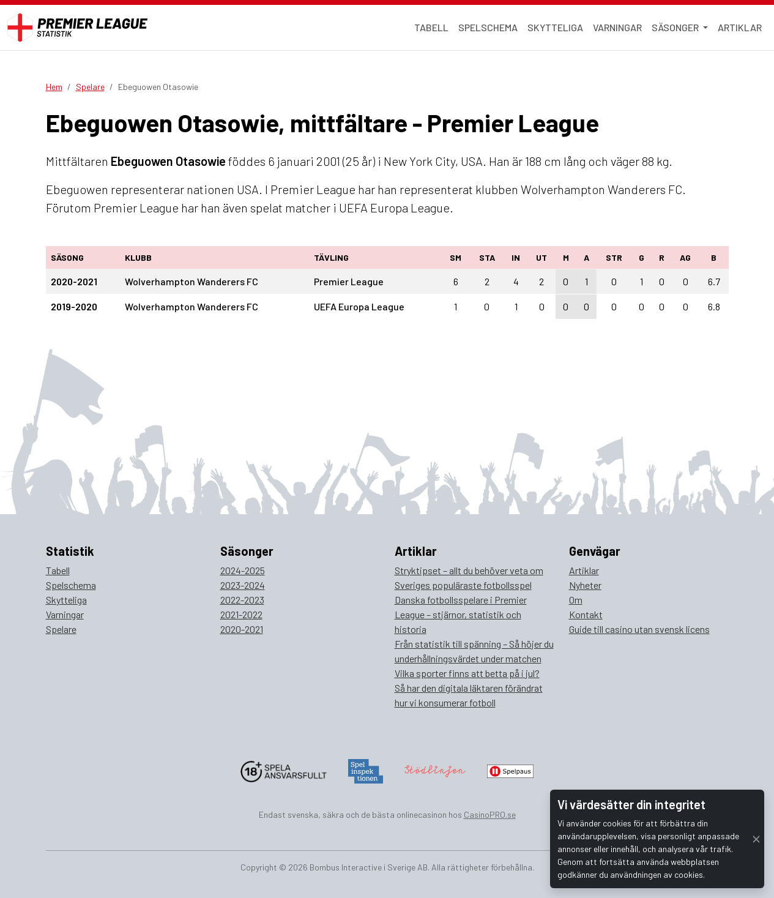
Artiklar (740, 27)
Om (575, 599)
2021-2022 (241, 614)
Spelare (90, 86)
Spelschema (488, 27)
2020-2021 (241, 629)
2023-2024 (242, 585)
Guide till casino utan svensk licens (639, 629)
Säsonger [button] (676, 27)
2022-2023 (242, 599)
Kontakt (586, 614)
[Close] (756, 839)
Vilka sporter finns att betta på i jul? (467, 673)
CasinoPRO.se (490, 814)
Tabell (431, 27)
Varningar (617, 27)
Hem (54, 86)
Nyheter (585, 585)
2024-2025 (242, 570)
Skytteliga (555, 27)
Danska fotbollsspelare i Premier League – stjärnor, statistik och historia (461, 614)
